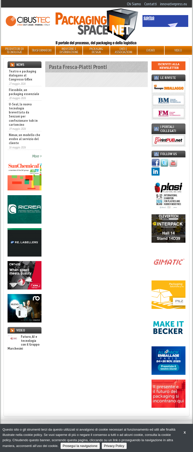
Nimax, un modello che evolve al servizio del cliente (24, 139)
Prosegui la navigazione (80, 446)
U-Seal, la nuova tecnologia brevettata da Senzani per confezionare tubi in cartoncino (23, 114)
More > (36, 155)
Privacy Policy (114, 446)
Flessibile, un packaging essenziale (24, 92)
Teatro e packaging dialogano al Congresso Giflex (22, 75)
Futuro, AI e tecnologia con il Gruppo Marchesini (23, 342)
